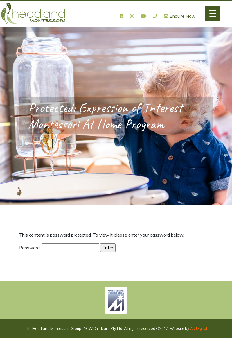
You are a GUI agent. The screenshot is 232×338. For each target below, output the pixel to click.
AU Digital (198, 328)
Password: (59, 247)
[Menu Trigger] (212, 13)
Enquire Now (179, 16)
